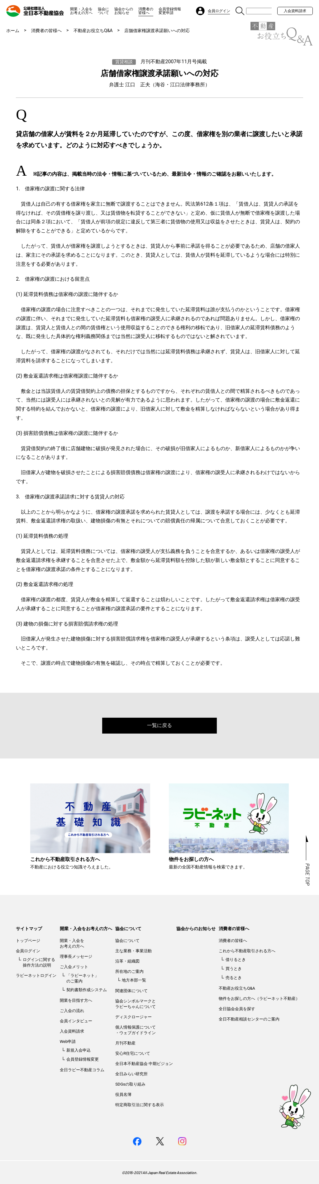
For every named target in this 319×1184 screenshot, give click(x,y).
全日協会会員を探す (237, 1008)
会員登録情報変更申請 (170, 11)
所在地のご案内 (129, 971)
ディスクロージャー (133, 1017)
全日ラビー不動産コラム (82, 1070)
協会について (103, 11)
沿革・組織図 (127, 961)
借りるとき (236, 959)
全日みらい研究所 (131, 1074)
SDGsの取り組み (130, 1084)
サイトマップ (29, 928)
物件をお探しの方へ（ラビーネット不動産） (259, 998)
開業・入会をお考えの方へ (81, 11)
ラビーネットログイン (36, 975)
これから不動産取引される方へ (247, 951)
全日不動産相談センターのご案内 (249, 1019)
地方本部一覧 (134, 980)
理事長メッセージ (76, 956)
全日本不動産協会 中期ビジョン (144, 1063)
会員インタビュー (76, 1021)
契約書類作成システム (86, 989)
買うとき (234, 968)
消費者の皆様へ (145, 11)
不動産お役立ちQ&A (93, 30)
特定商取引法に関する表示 (139, 1104)
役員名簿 (123, 1094)
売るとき (234, 977)
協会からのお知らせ (123, 11)
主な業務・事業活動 (133, 951)
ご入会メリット (74, 966)
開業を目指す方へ (76, 1000)
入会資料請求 (295, 11)
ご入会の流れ (72, 1010)
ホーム (12, 30)
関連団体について (131, 990)
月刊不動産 (125, 1043)
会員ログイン (28, 951)
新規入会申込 (78, 1050)
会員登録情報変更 (82, 1059)
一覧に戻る (159, 725)
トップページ (28, 940)
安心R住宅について (132, 1053)
